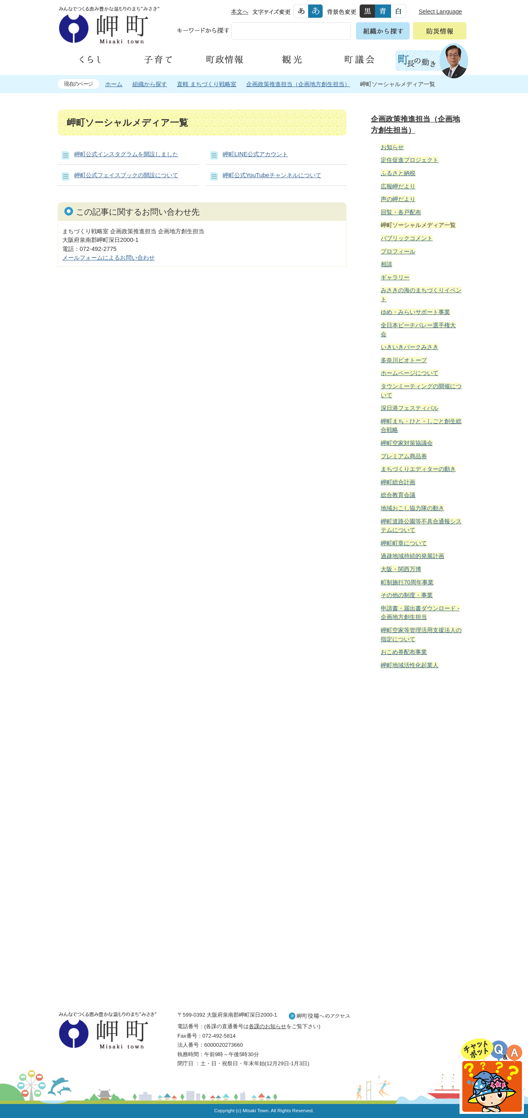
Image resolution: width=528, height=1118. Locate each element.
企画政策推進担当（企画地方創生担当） (298, 84)
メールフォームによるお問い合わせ (108, 257)
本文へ (239, 11)
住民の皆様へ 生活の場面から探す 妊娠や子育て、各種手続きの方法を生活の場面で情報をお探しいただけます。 (417, 764)
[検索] (272, 33)
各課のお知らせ (267, 1026)
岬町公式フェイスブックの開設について (126, 175)
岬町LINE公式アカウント (255, 154)
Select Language (440, 11)
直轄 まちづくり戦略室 (206, 84)
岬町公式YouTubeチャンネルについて (272, 175)
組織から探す (149, 84)
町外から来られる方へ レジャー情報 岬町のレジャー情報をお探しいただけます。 (417, 884)
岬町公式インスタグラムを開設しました (126, 154)
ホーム (114, 84)
